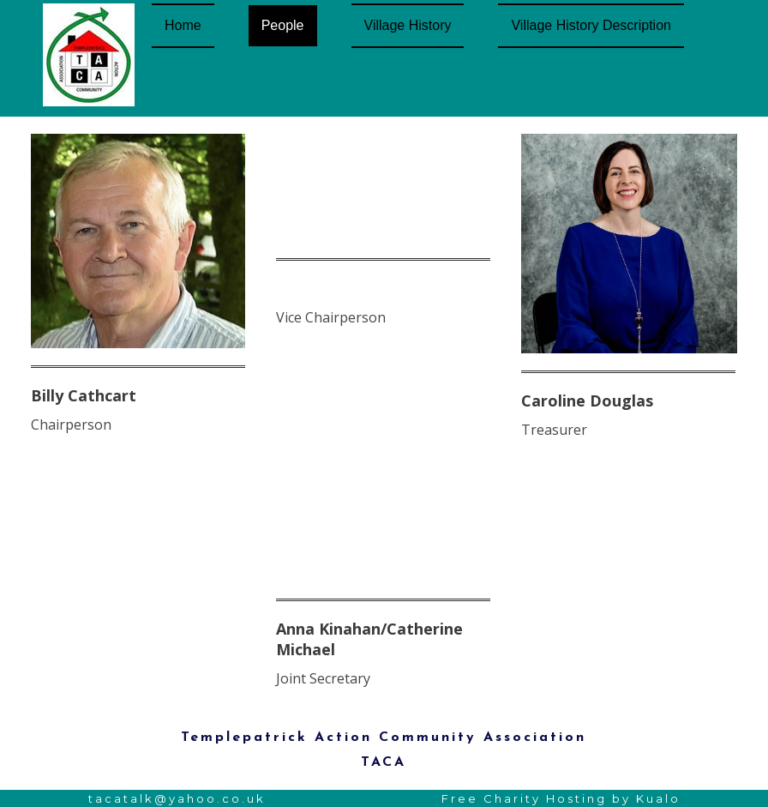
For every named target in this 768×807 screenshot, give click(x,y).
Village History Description (590, 25)
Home (183, 25)
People (282, 25)
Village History (408, 25)
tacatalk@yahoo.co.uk (177, 798)
